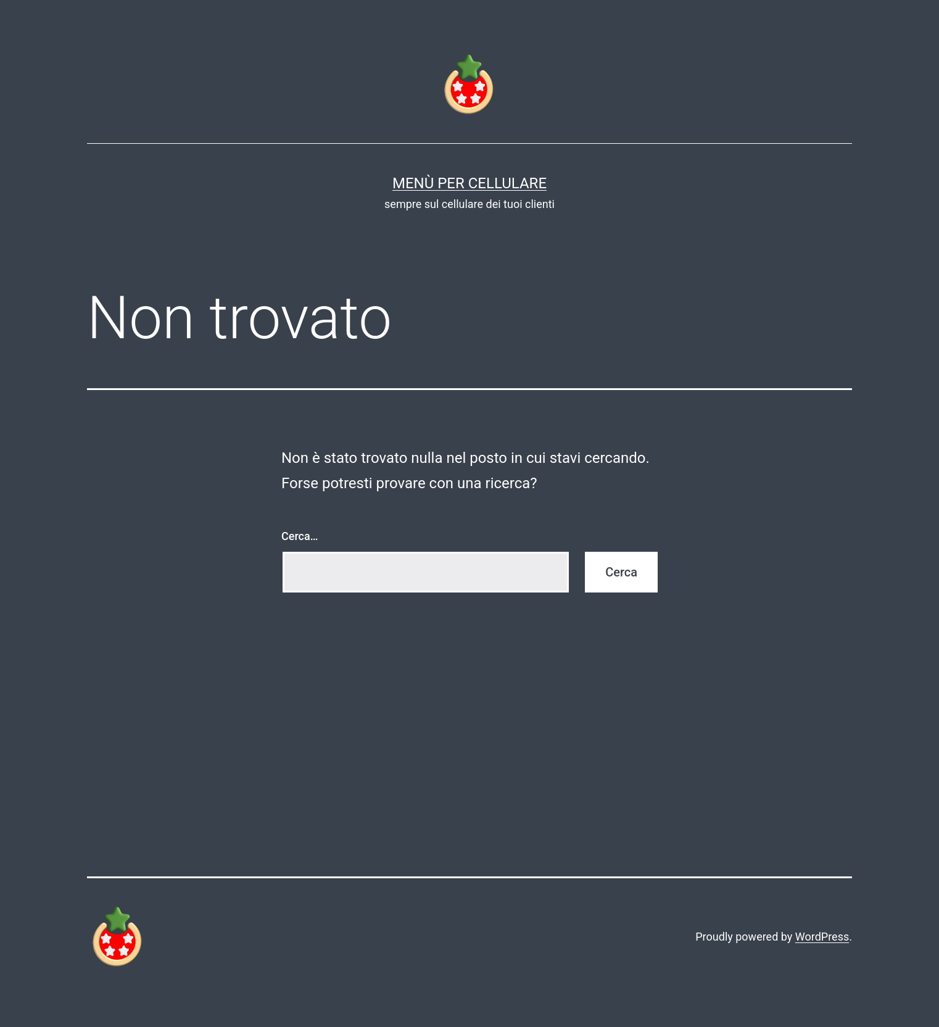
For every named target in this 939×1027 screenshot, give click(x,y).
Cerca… (299, 536)
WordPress (822, 936)
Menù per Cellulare (469, 183)
